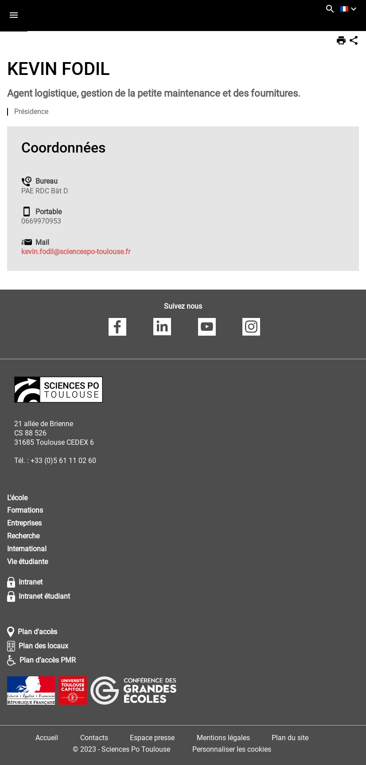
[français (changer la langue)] (349, 9)
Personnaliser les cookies (231, 749)
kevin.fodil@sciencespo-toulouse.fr (75, 251)
